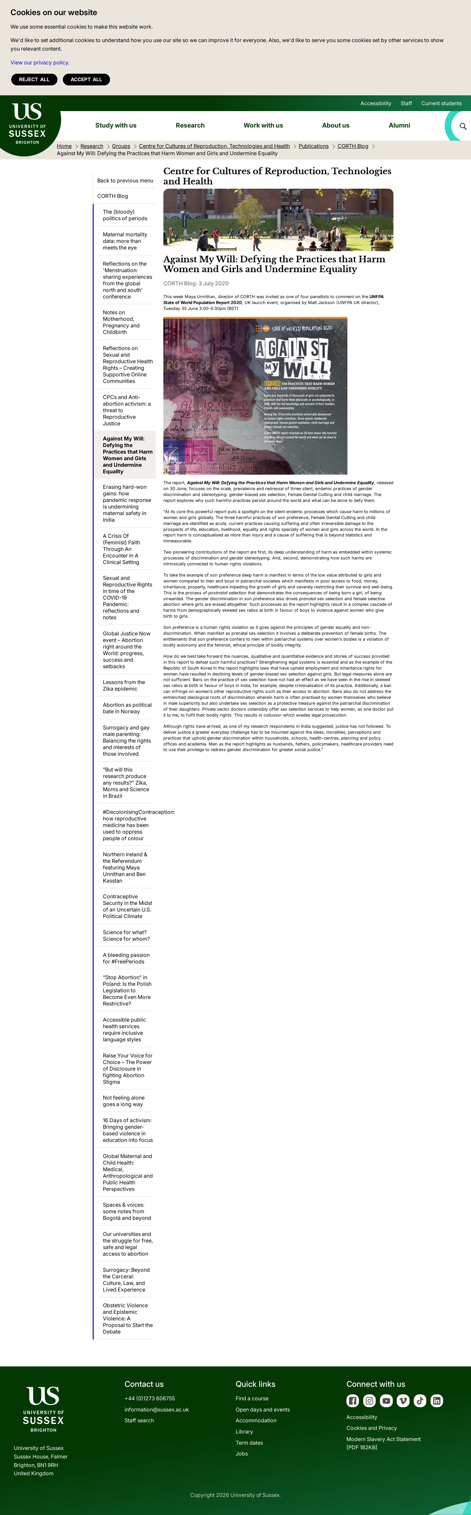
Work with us (263, 125)
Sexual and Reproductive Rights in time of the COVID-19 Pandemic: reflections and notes (127, 598)
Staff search (139, 1420)
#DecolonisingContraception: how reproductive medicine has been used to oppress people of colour (128, 825)
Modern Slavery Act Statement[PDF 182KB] (383, 1443)
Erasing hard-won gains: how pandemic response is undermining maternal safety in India (127, 503)
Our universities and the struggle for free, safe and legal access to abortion (128, 1244)
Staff (406, 103)
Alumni (399, 125)
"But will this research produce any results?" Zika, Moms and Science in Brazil (126, 782)
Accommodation (256, 1420)
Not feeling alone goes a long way (124, 1100)
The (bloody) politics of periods (125, 215)
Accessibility (376, 103)
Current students (441, 103)
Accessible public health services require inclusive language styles (124, 1029)
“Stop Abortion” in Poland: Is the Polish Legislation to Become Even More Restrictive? (127, 990)
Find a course (252, 1398)
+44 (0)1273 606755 (150, 1398)
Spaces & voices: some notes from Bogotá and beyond (127, 1211)
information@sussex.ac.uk (157, 1409)
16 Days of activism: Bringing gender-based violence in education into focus (128, 1130)
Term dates (249, 1442)
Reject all (34, 79)
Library (244, 1431)
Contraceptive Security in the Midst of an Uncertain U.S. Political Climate (127, 906)
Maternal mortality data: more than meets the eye (125, 241)
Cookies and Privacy (371, 1428)
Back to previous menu (125, 180)
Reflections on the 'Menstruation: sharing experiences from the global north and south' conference (127, 280)
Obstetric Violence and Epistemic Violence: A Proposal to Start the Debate (128, 1318)
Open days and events (263, 1409)
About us (336, 125)
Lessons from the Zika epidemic (124, 685)
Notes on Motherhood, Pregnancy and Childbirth (121, 322)
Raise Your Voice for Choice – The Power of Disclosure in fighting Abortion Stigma (128, 1068)
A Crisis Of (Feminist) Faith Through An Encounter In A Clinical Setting (121, 549)
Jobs (242, 1453)
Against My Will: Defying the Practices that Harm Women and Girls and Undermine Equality (128, 455)
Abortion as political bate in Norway (127, 708)
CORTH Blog (112, 196)
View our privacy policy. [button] (40, 62)
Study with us (116, 125)
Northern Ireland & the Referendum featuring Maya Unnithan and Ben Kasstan (125, 867)
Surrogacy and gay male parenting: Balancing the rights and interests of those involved (127, 740)
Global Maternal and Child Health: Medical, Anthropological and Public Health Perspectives (128, 1172)
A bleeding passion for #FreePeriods (126, 958)
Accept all (86, 79)
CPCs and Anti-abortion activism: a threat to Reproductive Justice (127, 410)
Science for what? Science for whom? (126, 935)
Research (190, 125)
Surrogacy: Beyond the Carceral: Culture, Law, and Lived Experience (126, 1279)
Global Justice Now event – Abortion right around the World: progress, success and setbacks (127, 650)
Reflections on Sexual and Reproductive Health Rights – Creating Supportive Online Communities (128, 364)
